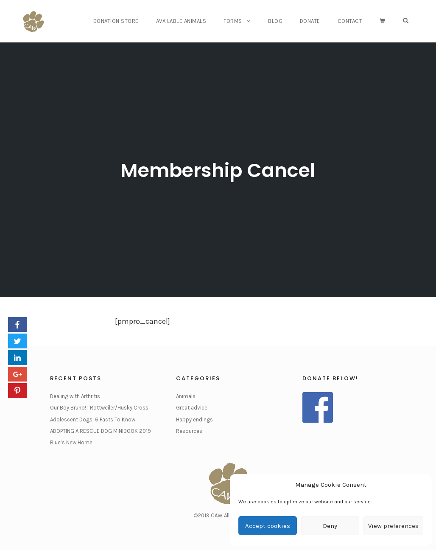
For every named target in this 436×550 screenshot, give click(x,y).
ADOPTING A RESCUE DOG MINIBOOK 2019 (100, 431)
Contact (350, 21)
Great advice (191, 407)
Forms (233, 21)
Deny (330, 526)
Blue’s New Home (71, 442)
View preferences (393, 526)
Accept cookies (267, 526)
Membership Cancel (218, 170)
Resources (189, 431)
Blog (275, 21)
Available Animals (181, 21)
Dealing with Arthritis (75, 396)
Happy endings (194, 419)
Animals (186, 396)
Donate (310, 21)
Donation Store (116, 21)
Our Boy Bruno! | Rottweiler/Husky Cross (99, 407)
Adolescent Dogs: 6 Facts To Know (92, 419)
